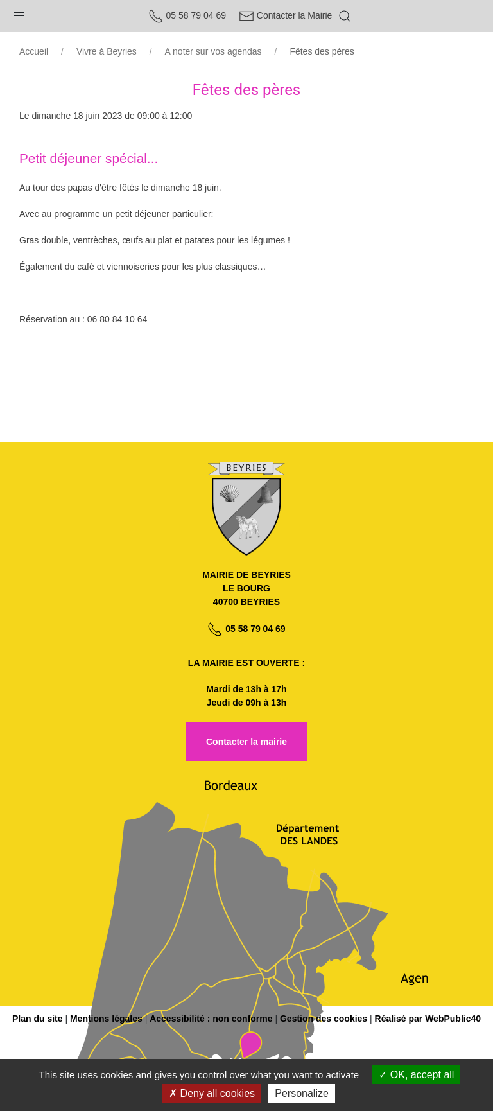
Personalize (302, 1093)
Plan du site (37, 1018)
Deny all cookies (212, 1093)
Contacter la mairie (246, 742)
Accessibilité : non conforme (211, 1018)
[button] (19, 12)
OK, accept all (416, 1074)
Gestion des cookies (323, 1018)
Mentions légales (106, 1018)
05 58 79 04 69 (187, 15)
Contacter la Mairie (285, 15)
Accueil (33, 51)
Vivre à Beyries (106, 51)
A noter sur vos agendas (213, 51)
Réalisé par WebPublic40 (428, 1018)
